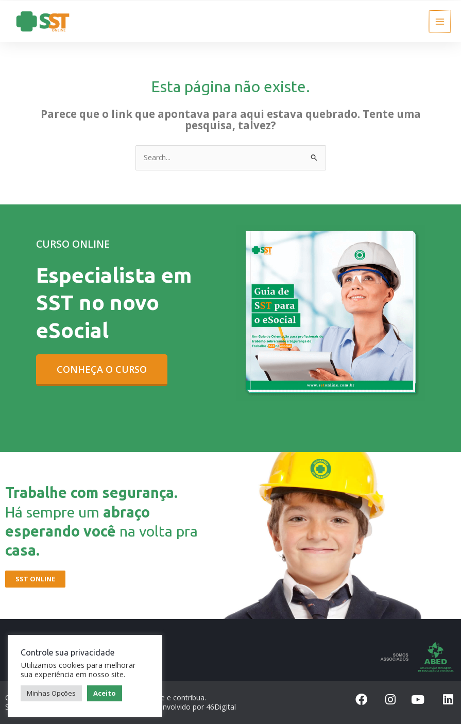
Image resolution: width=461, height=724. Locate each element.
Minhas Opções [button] (51, 692)
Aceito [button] (104, 692)
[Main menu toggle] (440, 20)
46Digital (220, 706)
